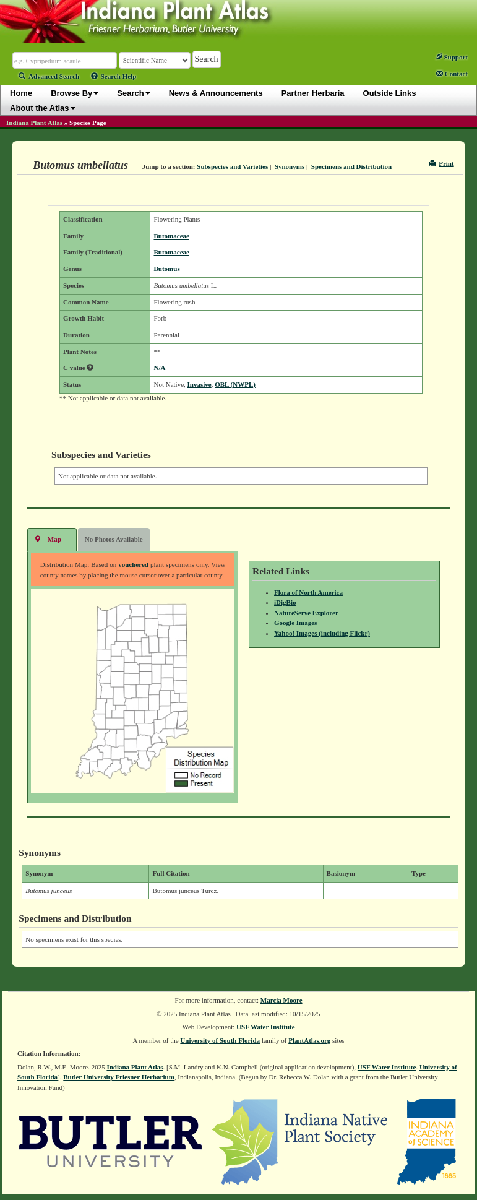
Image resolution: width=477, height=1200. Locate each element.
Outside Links (389, 93)
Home (21, 93)
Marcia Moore (281, 1000)
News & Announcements (216, 93)
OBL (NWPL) (235, 384)
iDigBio (285, 602)
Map (47, 539)
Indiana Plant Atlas (34, 122)
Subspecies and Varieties (232, 166)
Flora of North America (308, 592)
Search (133, 93)
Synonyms (289, 166)
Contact (452, 73)
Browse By (74, 93)
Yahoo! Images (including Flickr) (322, 633)
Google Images (295, 622)
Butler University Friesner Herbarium (118, 1077)
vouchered (133, 564)
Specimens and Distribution (351, 166)
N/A (159, 367)
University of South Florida (220, 1040)
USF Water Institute (265, 1026)
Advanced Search (49, 76)
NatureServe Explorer (306, 612)
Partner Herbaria (313, 93)
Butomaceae (171, 236)
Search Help (114, 76)
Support (452, 57)
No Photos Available (114, 539)
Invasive (199, 384)
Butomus (166, 268)
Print (441, 163)
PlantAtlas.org (309, 1040)
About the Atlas (42, 108)
